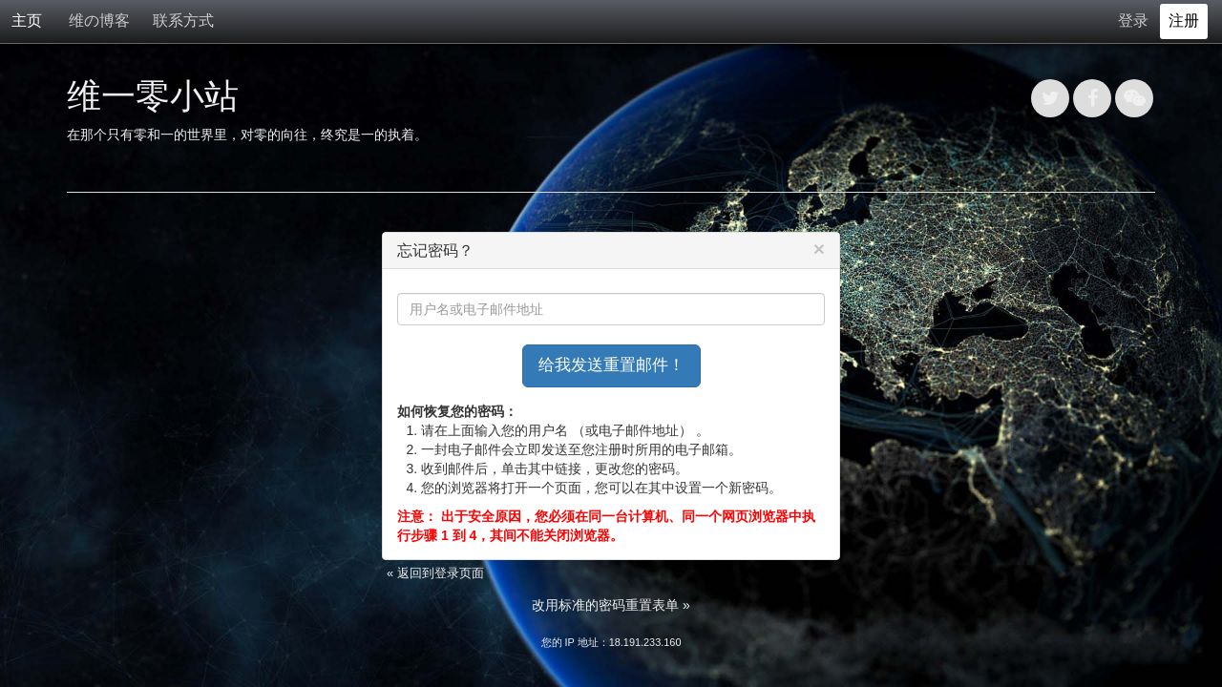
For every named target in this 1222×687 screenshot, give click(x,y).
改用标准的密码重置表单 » (611, 605)
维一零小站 (153, 95)
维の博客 (99, 20)
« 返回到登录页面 (435, 573)
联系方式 (183, 20)
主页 (26, 20)
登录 (1133, 20)
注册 (1184, 20)
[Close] (819, 249)
